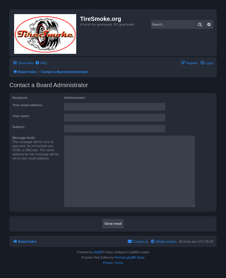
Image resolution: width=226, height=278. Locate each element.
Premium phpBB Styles (129, 257)
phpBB (97, 252)
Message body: (24, 137)
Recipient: (20, 97)
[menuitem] (41, 62)
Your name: (21, 116)
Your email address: (27, 105)
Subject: (18, 127)
